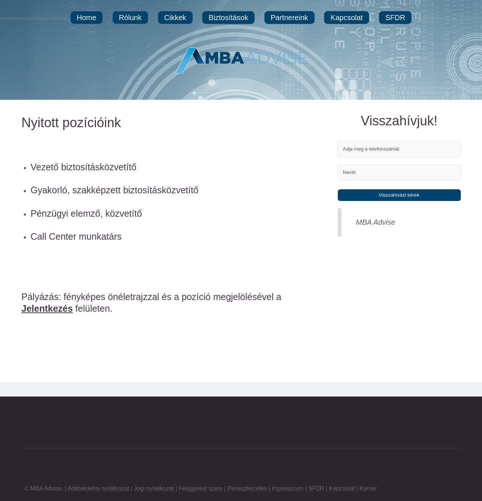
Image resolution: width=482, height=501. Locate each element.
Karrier (368, 488)
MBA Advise (375, 222)
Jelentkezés (47, 308)
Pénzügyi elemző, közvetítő (86, 213)
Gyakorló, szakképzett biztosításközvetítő (115, 190)
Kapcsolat (342, 488)
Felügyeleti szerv (201, 488)
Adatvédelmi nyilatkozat (98, 488)
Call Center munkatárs (76, 236)
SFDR (316, 488)
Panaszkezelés (247, 488)
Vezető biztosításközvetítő (84, 167)
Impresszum (287, 488)
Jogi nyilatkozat (154, 488)
